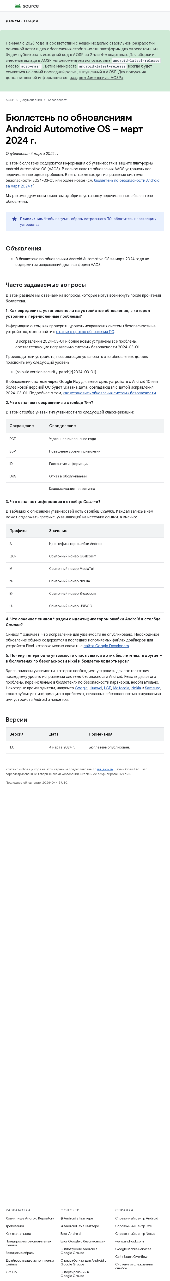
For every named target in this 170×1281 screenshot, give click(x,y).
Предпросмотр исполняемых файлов (28, 1243)
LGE (107, 688)
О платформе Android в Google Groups (79, 1251)
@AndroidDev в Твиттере (80, 1226)
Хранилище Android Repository (30, 1218)
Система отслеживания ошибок (134, 1266)
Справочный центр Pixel (133, 1226)
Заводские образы (20, 1253)
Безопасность (58, 100)
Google (81, 688)
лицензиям (105, 769)
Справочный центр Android (136, 1218)
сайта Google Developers (106, 646)
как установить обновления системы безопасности (109, 393)
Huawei (96, 688)
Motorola (121, 688)
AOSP (10, 100)
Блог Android (71, 1233)
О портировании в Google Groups (75, 1274)
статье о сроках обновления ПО (85, 331)
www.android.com (129, 1241)
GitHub (11, 1272)
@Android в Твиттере (77, 1218)
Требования (15, 1226)
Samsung (152, 688)
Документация (22, 21)
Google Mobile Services (133, 1249)
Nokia (136, 688)
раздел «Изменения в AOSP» (96, 77)
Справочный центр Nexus (135, 1233)
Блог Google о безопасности (83, 1241)
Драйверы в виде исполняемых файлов (30, 1262)
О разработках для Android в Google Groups (83, 1262)
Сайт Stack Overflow (131, 1256)
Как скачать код (18, 1233)
